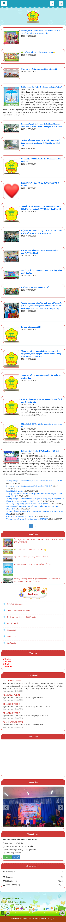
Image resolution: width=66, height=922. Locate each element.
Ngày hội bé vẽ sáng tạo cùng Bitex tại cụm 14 (39, 69)
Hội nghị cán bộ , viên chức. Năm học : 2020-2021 (40, 451)
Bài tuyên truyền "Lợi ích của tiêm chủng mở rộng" (41, 87)
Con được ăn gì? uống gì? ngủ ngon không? (20, 850)
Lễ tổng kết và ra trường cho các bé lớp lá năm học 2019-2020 (29, 486)
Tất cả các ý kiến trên (12, 853)
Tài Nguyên (11, 643)
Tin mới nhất (33, 534)
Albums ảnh (11, 630)
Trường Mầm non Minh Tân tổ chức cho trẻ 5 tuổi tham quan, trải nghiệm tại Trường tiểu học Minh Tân (40, 143)
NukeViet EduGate (27, 919)
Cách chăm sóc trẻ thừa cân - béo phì (19, 517)
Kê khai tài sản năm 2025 (31, 327)
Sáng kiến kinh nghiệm (14, 491)
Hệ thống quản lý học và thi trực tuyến (21, 617)
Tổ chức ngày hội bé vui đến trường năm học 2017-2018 (27, 519)
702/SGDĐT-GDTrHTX (12, 681)
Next (60, 807)
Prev (6, 807)
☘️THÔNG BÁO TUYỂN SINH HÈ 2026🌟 (38, 52)
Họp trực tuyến (13, 623)
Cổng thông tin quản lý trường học (20, 610)
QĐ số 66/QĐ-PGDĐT (11, 704)
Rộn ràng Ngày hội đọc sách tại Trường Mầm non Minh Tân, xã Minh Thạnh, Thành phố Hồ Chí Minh (37, 580)
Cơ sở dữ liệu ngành (14, 604)
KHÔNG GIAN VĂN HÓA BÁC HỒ (35, 288)
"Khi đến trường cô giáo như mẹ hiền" (18, 846)
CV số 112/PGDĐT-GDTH (13, 722)
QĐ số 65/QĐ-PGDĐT (11, 713)
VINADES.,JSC (49, 919)
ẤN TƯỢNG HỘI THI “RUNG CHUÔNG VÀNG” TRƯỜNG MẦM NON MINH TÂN (39, 541)
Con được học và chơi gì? (13, 843)
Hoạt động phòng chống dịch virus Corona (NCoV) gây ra (27, 504)
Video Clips (11, 636)
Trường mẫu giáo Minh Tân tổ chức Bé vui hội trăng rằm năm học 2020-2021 (34, 481)
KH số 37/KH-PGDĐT (11, 695)
